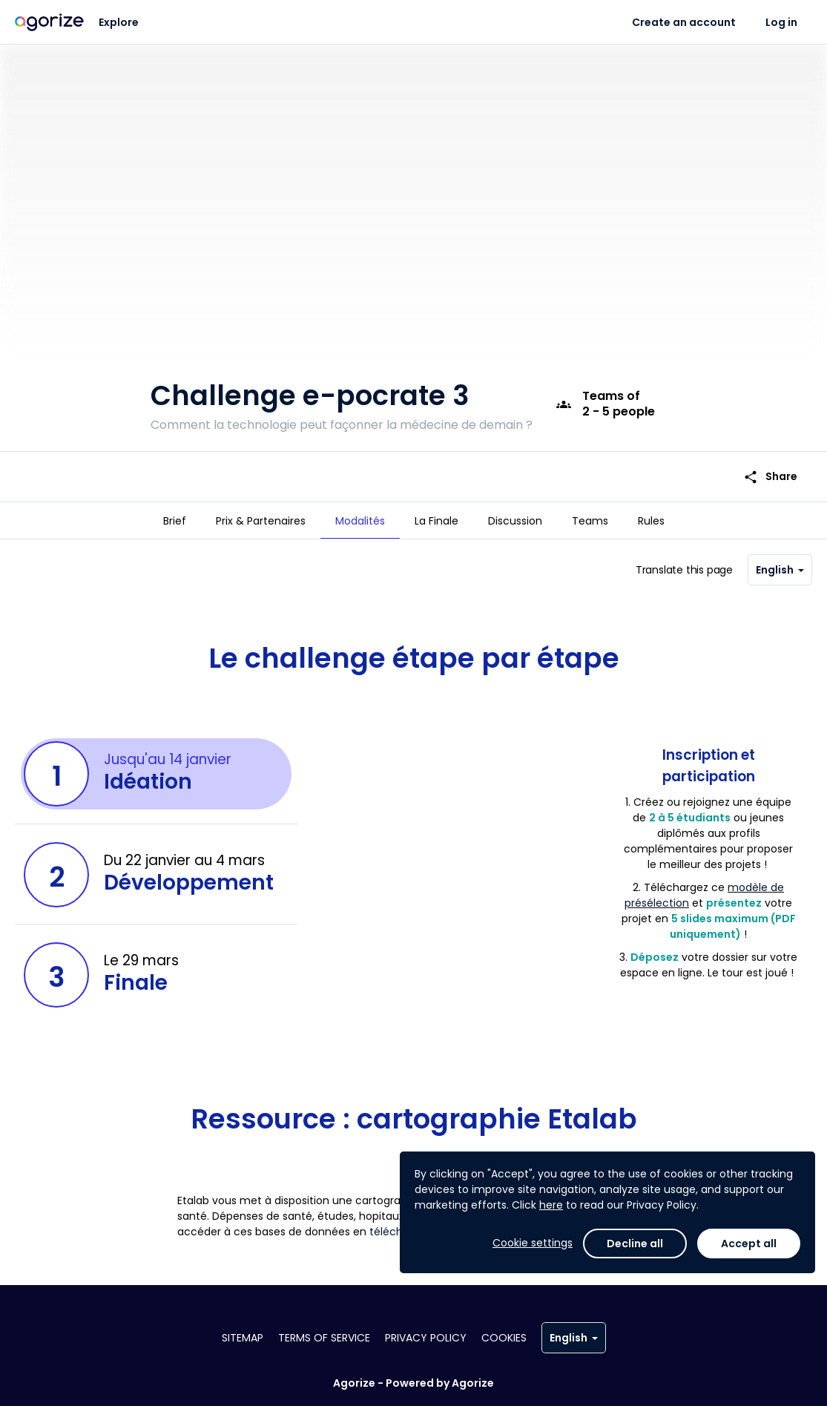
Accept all (749, 1243)
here (551, 1205)
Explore (119, 22)
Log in (781, 22)
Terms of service (324, 1337)
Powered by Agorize (440, 1383)
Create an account (684, 22)
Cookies (504, 1337)
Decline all (635, 1243)
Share (770, 467)
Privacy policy (426, 1337)
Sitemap (242, 1337)
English (780, 563)
